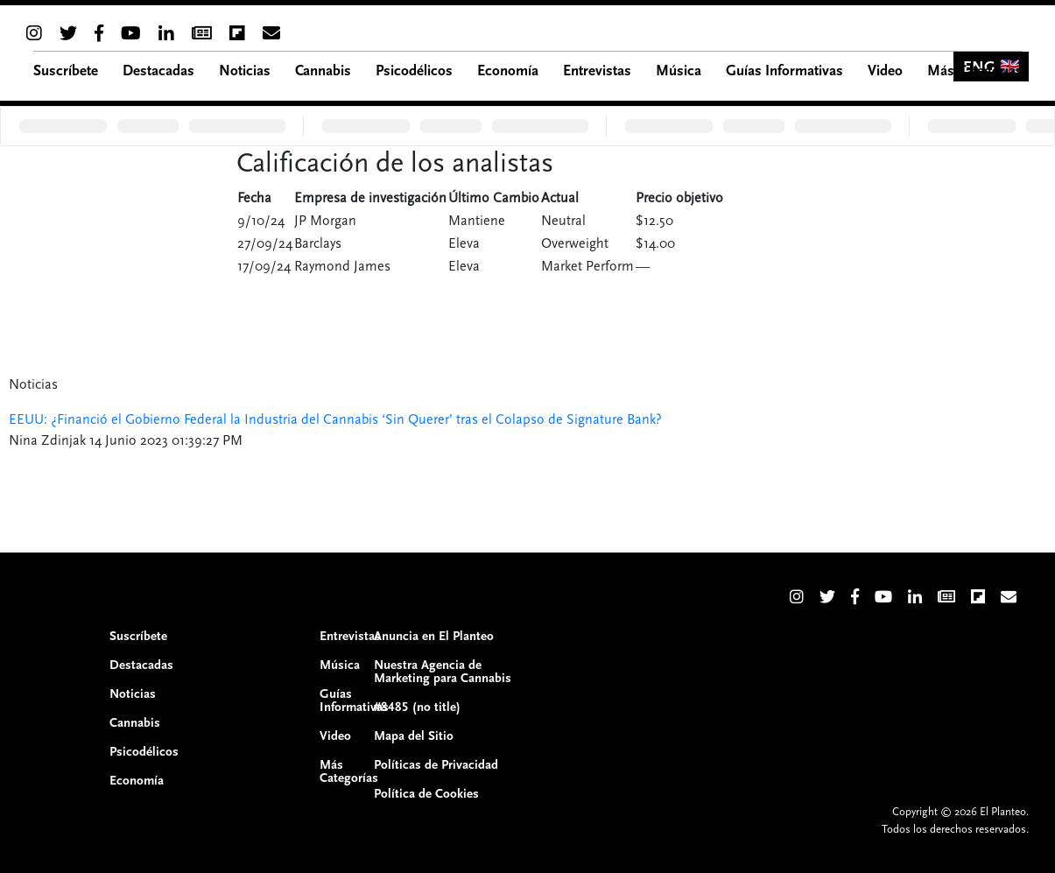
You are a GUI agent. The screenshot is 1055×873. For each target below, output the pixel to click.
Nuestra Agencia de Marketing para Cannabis (442, 671)
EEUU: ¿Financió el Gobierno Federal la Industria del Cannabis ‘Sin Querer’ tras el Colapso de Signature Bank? (335, 419)
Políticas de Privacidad (436, 764)
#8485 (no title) (417, 707)
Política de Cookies (426, 793)
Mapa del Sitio (414, 736)
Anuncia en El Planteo (434, 636)
